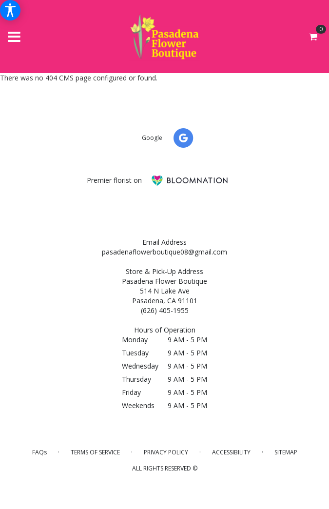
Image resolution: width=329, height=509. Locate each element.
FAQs (39, 452)
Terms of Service (95, 452)
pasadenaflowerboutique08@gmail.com (164, 251)
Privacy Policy (166, 452)
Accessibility (231, 452)
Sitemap (285, 452)
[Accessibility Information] (10, 10)
